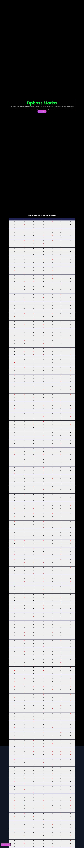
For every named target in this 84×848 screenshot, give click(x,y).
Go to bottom (42, 111)
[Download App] (6, 845)
